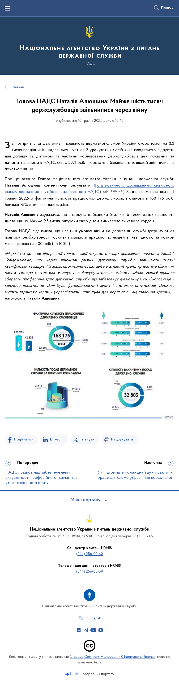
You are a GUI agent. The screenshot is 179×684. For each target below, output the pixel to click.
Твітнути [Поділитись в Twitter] (87, 439)
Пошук (167, 8)
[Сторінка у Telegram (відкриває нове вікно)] (86, 630)
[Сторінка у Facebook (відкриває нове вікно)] (78, 630)
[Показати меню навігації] (7, 8)
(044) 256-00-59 (89, 572)
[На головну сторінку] (89, 45)
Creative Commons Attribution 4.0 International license (112, 657)
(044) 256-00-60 (89, 554)
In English (93, 618)
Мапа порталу (85, 500)
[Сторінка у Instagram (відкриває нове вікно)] (100, 630)
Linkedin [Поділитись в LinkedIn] (56, 439)
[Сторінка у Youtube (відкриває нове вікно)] (93, 630)
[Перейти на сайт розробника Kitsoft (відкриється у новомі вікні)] (72, 674)
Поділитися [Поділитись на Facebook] (24, 439)
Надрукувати (122, 439)
